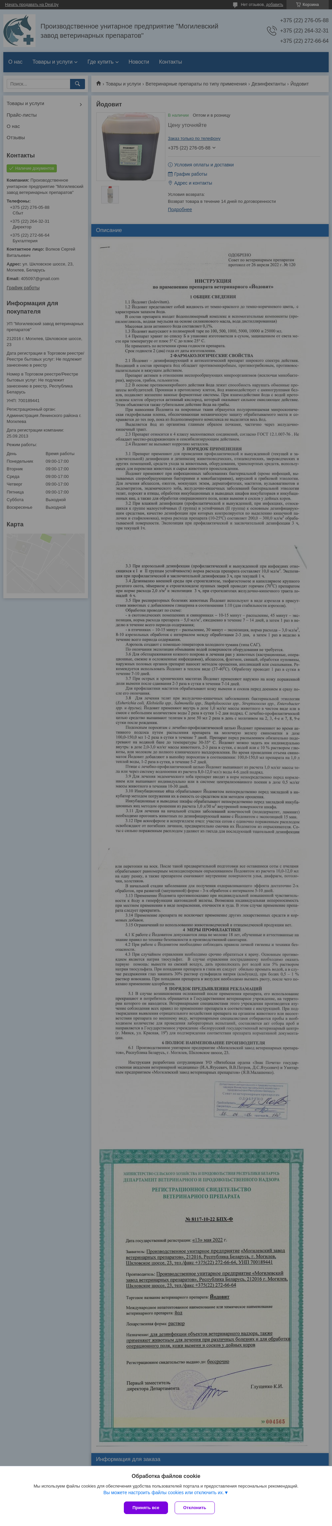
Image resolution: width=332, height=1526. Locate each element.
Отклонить (194, 1507)
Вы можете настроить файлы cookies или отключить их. (163, 1492)
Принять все (145, 1507)
